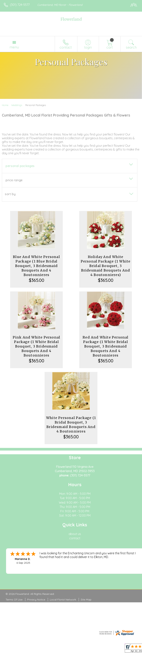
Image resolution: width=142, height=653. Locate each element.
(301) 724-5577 (20, 5)
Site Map (86, 599)
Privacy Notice (36, 599)
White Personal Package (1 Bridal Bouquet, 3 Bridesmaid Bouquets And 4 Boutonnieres (71, 424)
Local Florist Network (63, 599)
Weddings (16, 105)
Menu (14, 47)
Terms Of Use (14, 599)
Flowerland (71, 19)
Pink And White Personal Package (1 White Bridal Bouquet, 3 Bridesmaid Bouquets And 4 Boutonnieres (36, 346)
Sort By (10, 194)
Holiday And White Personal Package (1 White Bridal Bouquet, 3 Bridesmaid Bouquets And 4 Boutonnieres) (106, 266)
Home (5, 105)
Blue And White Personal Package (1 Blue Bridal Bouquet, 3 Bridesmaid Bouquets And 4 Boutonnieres (36, 266)
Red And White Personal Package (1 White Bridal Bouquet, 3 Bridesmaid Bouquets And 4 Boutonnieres (105, 346)
